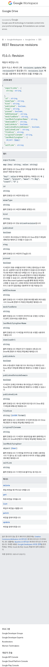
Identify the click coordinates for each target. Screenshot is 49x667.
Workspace (25, 3)
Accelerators (7, 642)
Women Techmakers (10, 646)
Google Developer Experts (12, 638)
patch (6, 513)
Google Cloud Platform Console (15, 661)
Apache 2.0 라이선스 (22, 542)
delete (6, 485)
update (6, 522)
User (17, 140)
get (5, 494)
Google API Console (10, 657)
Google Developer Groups (12, 633)
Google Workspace (14, 40)
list (5, 504)
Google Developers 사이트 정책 (29, 544)
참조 (40, 40)
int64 (14, 415)
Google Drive (10, 11)
